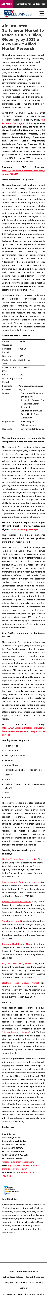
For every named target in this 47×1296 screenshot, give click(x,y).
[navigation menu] (41, 13)
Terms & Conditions (35, 1277)
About (12, 1271)
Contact (23, 1288)
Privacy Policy (36, 1282)
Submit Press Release (13, 1277)
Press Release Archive (27, 1271)
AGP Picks (7, 4)
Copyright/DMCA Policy (15, 1282)
